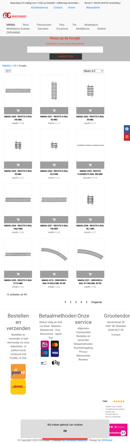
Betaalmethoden (83, 343)
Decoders (43, 28)
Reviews (83, 359)
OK (65, 431)
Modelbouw (83, 28)
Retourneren (83, 355)
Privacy (83, 351)
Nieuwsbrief (93, 7)
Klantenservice (39, 7)
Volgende (96, 302)
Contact (58, 7)
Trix (74, 24)
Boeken (102, 28)
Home (71, 7)
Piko (61, 24)
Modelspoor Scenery (18, 28)
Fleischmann (44, 24)
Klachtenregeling (83, 347)
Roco (26, 24)
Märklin (10, 24)
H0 (15, 65)
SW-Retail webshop (76, 440)
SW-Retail (106, 440)
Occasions (62, 28)
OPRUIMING (13, 32)
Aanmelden (65, 56)
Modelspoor (91, 24)
